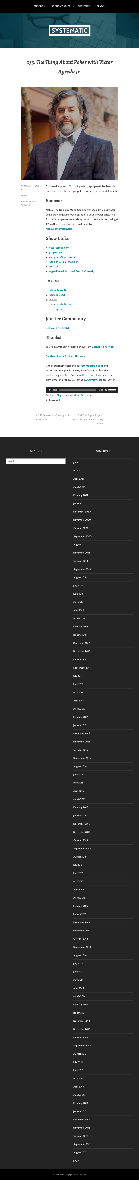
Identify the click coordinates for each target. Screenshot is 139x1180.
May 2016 (78, 782)
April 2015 (78, 889)
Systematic (70, 30)
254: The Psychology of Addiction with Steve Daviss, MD (87, 419)
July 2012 (77, 1160)
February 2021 (80, 495)
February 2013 (80, 1103)
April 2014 (78, 988)
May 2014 (78, 979)
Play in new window (68, 395)
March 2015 (79, 897)
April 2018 (78, 610)
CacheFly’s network (103, 346)
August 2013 (79, 1053)
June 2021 (78, 462)
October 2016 (80, 750)
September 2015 (82, 848)
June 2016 (78, 774)
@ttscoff (85, 375)
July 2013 (78, 1062)
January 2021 (79, 503)
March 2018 (79, 618)
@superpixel (55, 252)
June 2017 (78, 684)
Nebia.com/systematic (59, 228)
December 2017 (81, 643)
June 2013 (78, 1070)
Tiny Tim (58, 309)
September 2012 (82, 1144)
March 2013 (79, 1095)
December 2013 (81, 1020)
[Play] (49, 389)
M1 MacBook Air (58, 290)
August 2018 (80, 577)
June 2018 (78, 593)
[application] (82, 390)
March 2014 (79, 996)
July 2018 (78, 585)
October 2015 (80, 840)
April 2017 (78, 700)
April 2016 (78, 791)
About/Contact (61, 6)
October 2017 (80, 659)
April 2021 (78, 478)
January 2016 (79, 815)
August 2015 (79, 856)
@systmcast (95, 379)
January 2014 (80, 1012)
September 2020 (82, 536)
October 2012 (80, 1136)
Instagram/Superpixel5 (62, 257)
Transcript (54, 400)
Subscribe (84, 6)
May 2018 (78, 602)
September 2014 (82, 947)
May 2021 (78, 470)
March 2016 (79, 799)
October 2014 (80, 938)
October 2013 (80, 1037)
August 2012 (79, 1152)
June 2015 (78, 873)
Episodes (39, 6)
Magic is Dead (57, 295)
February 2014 (80, 1004)
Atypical (53, 266)
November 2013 (81, 1029)
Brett (27, 195)
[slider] (78, 390)
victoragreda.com (59, 247)
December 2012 (81, 1119)
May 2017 (78, 692)
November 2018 (81, 552)
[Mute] (106, 389)
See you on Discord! (57, 328)
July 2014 (78, 963)
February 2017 (80, 717)
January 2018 (80, 634)
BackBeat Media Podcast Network (65, 356)
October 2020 (81, 528)
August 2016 (79, 766)
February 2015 (80, 906)
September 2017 (82, 667)
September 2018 (82, 569)
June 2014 (78, 971)
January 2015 (79, 914)
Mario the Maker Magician (63, 261)
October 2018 (80, 561)
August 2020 (80, 544)
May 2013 (78, 1078)
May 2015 (78, 881)
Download (87, 395)
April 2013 (78, 1086)
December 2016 (81, 733)
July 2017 (77, 675)
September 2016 (82, 758)
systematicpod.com (91, 365)
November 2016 (81, 741)
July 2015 (77, 864)
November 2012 (81, 1127)
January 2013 (79, 1111)
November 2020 (82, 519)
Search (101, 6)
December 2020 (82, 511)
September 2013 (82, 1045)
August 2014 (80, 955)
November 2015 (81, 832)
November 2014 (81, 930)
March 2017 (79, 708)
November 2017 (81, 651)
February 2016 (80, 807)
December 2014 (81, 922)
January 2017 (79, 725)
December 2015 (81, 823)
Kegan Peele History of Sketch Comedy (71, 271)
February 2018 (80, 626)
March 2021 (79, 487)
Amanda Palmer (62, 304)
